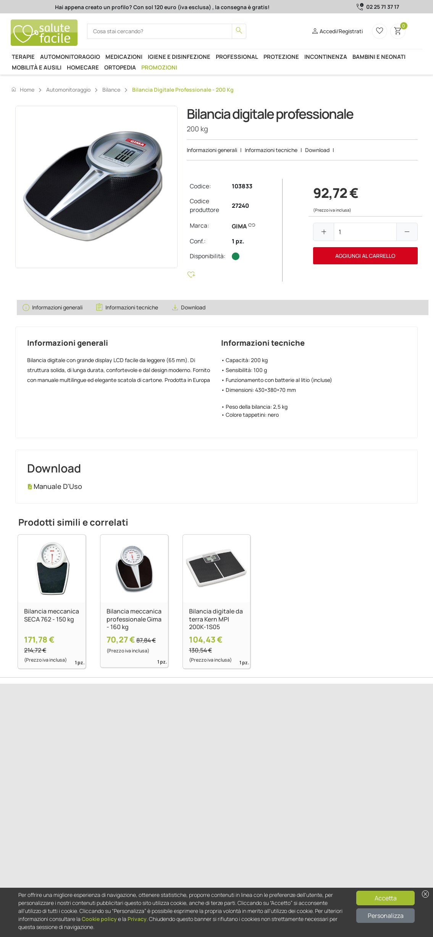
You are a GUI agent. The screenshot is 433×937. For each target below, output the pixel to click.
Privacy (137, 918)
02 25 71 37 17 (382, 6)
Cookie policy (99, 918)
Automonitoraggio (70, 56)
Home (22, 89)
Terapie (23, 56)
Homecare (83, 67)
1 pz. (238, 241)
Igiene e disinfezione (179, 56)
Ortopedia (120, 67)
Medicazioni (123, 56)
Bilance (111, 89)
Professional (237, 56)
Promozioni (159, 67)
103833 (242, 186)
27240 (240, 206)
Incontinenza (325, 56)
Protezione (281, 56)
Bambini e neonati (379, 56)
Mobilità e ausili (36, 67)
